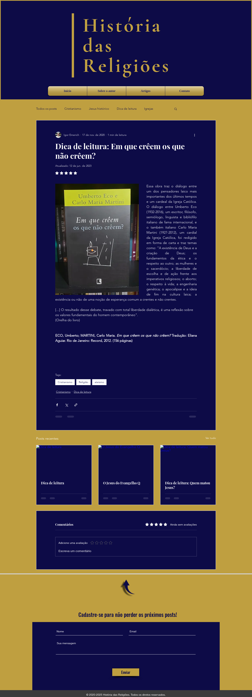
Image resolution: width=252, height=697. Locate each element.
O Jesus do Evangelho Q (121, 483)
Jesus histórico (99, 108)
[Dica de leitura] (64, 460)
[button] (175, 108)
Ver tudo (211, 438)
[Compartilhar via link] (76, 405)
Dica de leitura (127, 108)
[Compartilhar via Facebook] (57, 405)
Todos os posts (46, 108)
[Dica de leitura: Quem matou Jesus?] (188, 460)
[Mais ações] (194, 135)
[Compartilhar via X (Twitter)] (66, 405)
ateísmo (99, 382)
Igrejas (148, 108)
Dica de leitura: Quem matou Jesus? (187, 485)
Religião (83, 382)
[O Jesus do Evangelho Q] (126, 460)
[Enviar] (125, 672)
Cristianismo (72, 108)
